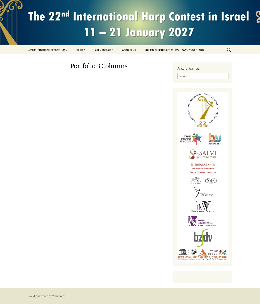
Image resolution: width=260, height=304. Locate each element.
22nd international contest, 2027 (47, 50)
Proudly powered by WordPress (47, 296)
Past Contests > (104, 50)
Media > (80, 50)
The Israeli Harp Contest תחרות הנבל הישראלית (174, 50)
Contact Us (129, 50)
